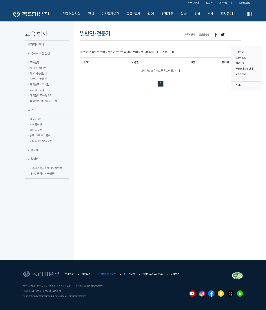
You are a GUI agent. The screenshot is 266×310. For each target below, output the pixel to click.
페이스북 (211, 293)
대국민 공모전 (37, 119)
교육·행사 (134, 14)
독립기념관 (31, 14)
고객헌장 (69, 274)
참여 (151, 14)
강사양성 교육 (37, 90)
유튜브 (192, 293)
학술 (184, 14)
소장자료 (167, 14)
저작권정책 (129, 274)
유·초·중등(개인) (38, 68)
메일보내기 (230, 34)
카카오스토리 (221, 293)
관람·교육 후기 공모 (40, 135)
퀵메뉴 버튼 (257, 61)
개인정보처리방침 (107, 274)
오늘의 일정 (241, 57)
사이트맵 (174, 274)
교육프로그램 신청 (39, 53)
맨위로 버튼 (257, 85)
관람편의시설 (71, 14)
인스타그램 (202, 293)
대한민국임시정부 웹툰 (42, 173)
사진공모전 (36, 124)
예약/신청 (240, 63)
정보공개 (227, 14)
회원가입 (223, 2)
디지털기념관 (110, 14)
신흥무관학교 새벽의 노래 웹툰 (46, 168)
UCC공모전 (36, 130)
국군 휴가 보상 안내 (244, 68)
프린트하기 (239, 34)
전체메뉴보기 (249, 14)
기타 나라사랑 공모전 (41, 141)
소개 (210, 14)
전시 (91, 14)
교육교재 (33, 150)
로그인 (209, 2)
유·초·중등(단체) (38, 73)
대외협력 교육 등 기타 (41, 95)
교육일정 (34, 62)
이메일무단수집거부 (153, 274)
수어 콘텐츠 (193, 2)
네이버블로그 (240, 293)
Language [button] (244, 2)
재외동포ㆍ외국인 (39, 84)
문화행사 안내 (36, 45)
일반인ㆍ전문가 (38, 79)
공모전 (32, 110)
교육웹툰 (33, 159)
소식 (197, 14)
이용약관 (86, 274)
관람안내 (240, 52)
